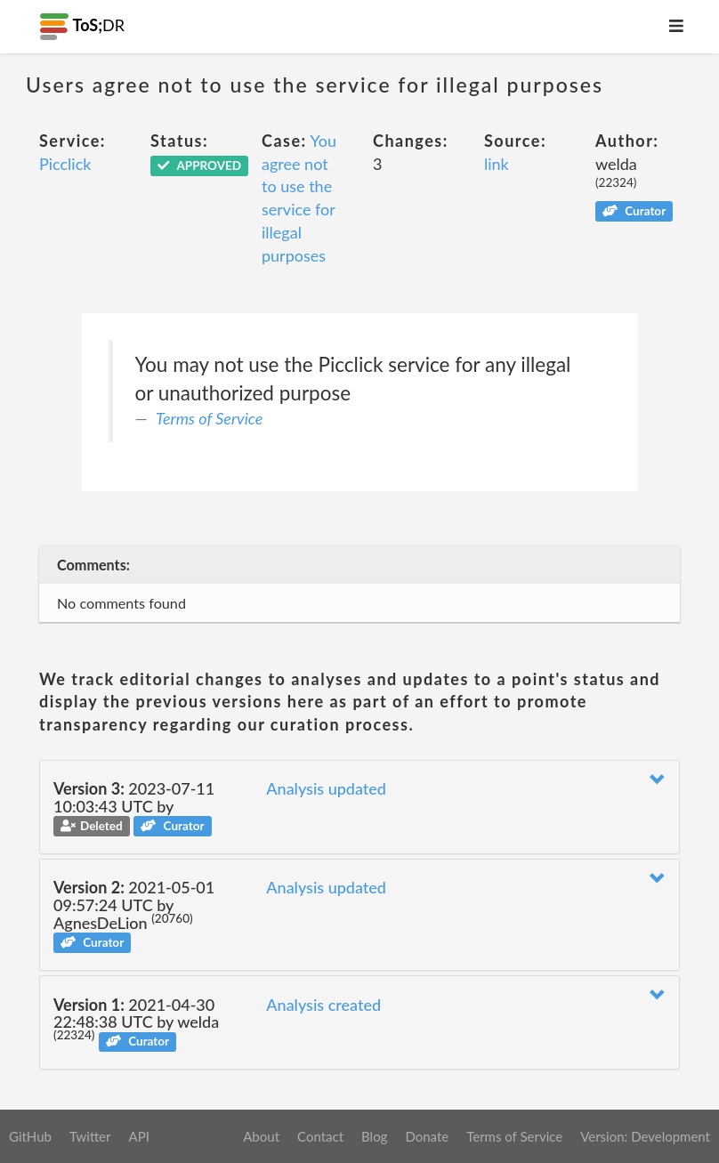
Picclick (65, 164)
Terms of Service (209, 418)
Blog (374, 1136)
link (496, 164)
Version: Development (645, 1136)
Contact (320, 1136)
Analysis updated (326, 788)
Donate (426, 1136)
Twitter (90, 1136)
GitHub (30, 1136)
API (138, 1136)
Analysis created (323, 1004)
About (261, 1136)
